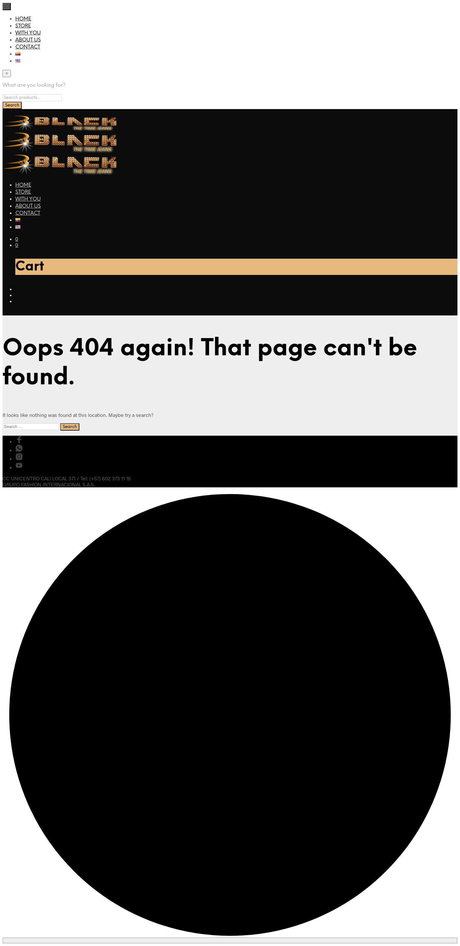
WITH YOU (28, 33)
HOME (23, 19)
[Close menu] (7, 6)
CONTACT (27, 47)
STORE (23, 26)
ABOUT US (28, 40)
